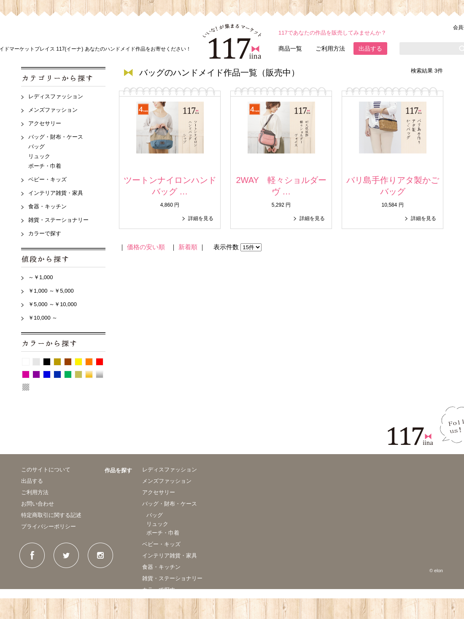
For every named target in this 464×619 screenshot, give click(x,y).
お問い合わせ (37, 504)
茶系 (68, 362)
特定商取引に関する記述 (51, 515)
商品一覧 (290, 48)
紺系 (57, 374)
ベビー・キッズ (47, 179)
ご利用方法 (330, 48)
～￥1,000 (40, 277)
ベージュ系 (57, 362)
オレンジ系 (89, 362)
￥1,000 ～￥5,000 (51, 291)
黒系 (47, 362)
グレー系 (36, 362)
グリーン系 (68, 374)
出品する (370, 48)
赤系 (99, 362)
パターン (26, 387)
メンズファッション (53, 110)
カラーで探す (44, 233)
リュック (39, 156)
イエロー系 (78, 362)
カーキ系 (78, 374)
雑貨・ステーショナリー (58, 220)
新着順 (187, 246)
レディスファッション (55, 96)
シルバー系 (99, 374)
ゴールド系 (89, 374)
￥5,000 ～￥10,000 (52, 304)
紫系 (36, 374)
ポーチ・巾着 (44, 166)
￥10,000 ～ (42, 318)
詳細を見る (200, 218)
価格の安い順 (146, 246)
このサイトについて (45, 469)
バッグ (36, 146)
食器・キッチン (47, 206)
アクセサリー (44, 123)
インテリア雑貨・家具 (55, 193)
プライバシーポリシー (48, 526)
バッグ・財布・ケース (55, 137)
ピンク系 (26, 374)
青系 (47, 374)
